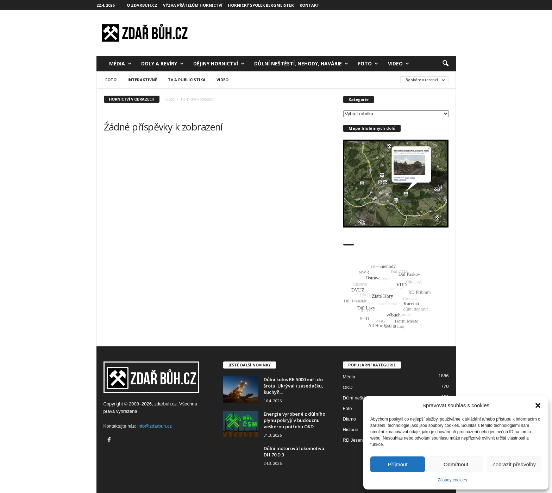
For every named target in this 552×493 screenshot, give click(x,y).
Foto (368, 63)
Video (398, 63)
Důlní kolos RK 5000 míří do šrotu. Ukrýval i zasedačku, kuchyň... (293, 385)
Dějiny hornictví (218, 63)
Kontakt (309, 5)
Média (120, 63)
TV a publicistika (187, 79)
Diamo (349, 419)
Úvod (170, 99)
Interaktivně (142, 79)
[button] (537, 405)
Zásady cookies (452, 480)
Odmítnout (456, 464)
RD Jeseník (354, 440)
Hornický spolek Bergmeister (261, 5)
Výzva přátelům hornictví (192, 5)
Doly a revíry (162, 63)
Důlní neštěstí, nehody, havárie (301, 63)
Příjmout (398, 464)
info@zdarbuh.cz (154, 426)
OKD (348, 387)
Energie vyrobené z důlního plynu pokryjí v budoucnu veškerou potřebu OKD (294, 420)
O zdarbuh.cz (142, 5)
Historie (350, 429)
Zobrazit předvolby (514, 464)
